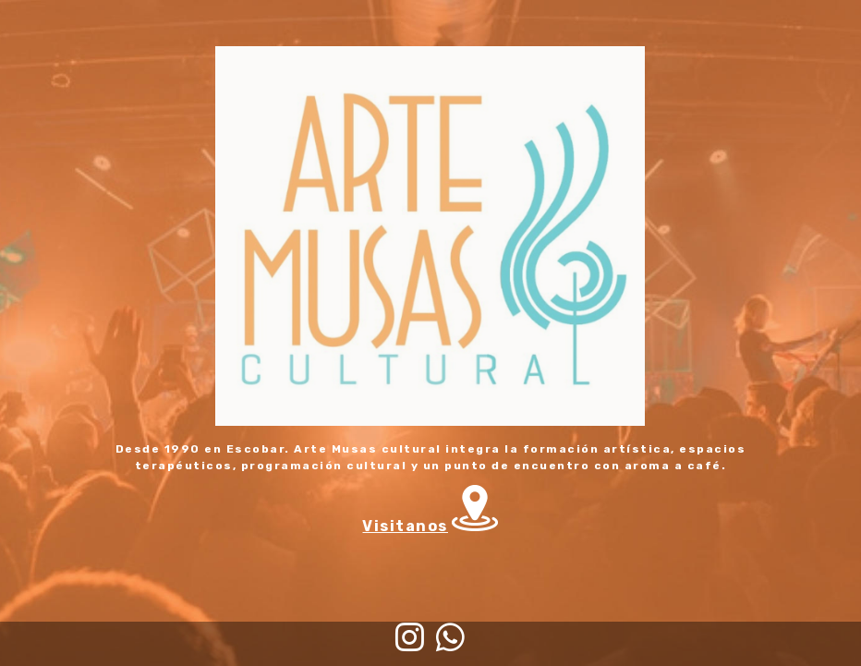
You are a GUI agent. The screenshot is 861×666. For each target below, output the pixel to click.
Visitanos (405, 526)
